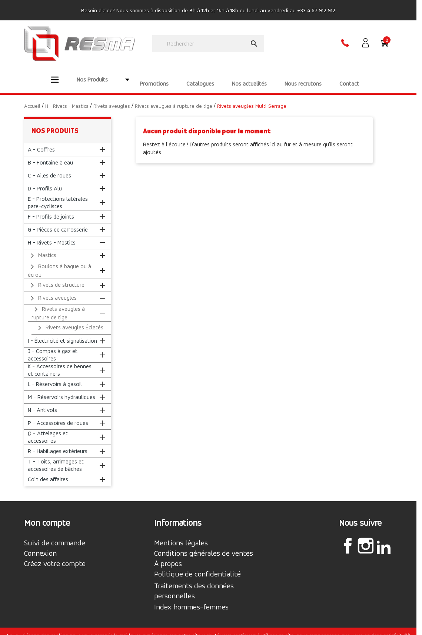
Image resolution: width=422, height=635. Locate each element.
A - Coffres (41, 141)
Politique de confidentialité (197, 566)
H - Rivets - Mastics (52, 234)
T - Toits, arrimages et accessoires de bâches (56, 457)
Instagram (366, 538)
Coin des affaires (48, 471)
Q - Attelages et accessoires (48, 429)
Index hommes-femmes (191, 599)
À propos (168, 556)
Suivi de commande (54, 535)
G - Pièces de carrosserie (58, 221)
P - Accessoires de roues (58, 415)
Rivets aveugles (52, 290)
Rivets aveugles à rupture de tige (58, 305)
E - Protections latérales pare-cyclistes (58, 194)
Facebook (348, 538)
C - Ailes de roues (49, 167)
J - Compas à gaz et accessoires (52, 347)
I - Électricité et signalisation (62, 332)
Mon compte (47, 515)
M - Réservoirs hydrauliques (61, 389)
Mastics (42, 247)
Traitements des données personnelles (194, 583)
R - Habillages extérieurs (57, 443)
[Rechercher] (208, 43)
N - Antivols (42, 402)
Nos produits (55, 123)
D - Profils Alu (45, 180)
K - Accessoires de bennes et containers (60, 362)
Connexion (40, 545)
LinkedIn (383, 539)
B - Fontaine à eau (50, 154)
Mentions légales (181, 535)
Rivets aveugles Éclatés (69, 320)
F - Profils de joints (51, 208)
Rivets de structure (56, 277)
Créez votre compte (55, 556)
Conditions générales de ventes (203, 545)
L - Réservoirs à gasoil (55, 376)
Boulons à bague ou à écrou (59, 262)
